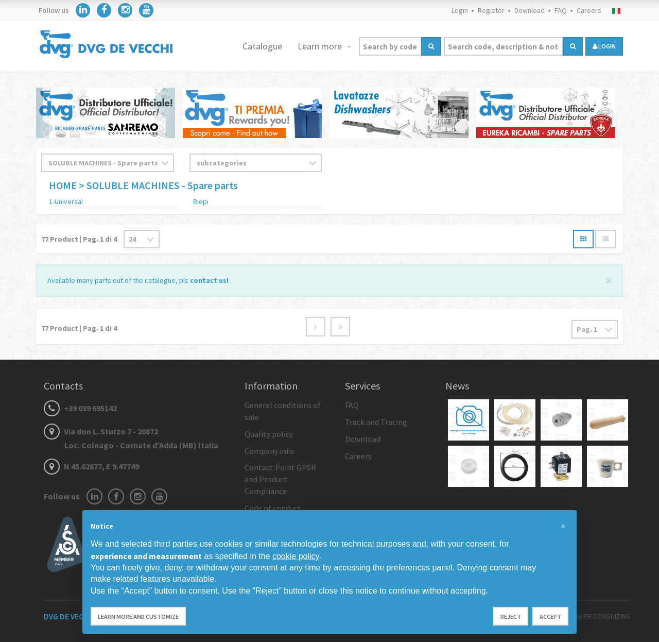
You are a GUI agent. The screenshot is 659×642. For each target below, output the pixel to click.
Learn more (321, 46)
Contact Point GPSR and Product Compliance (280, 479)
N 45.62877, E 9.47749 (91, 466)
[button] (563, 526)
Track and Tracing (376, 422)
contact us (208, 280)
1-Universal (66, 201)
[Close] (608, 279)
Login (460, 10)
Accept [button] (550, 616)
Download (529, 10)
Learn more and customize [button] (138, 616)
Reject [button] (510, 616)
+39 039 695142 (80, 408)
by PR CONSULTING (602, 616)
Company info (269, 451)
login (604, 46)
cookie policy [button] (295, 556)
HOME (64, 185)
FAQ (560, 10)
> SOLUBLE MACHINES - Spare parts (158, 185)
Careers (589, 10)
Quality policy (269, 434)
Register (491, 10)
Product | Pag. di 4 (79, 239)
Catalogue (262, 46)
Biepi (201, 201)
